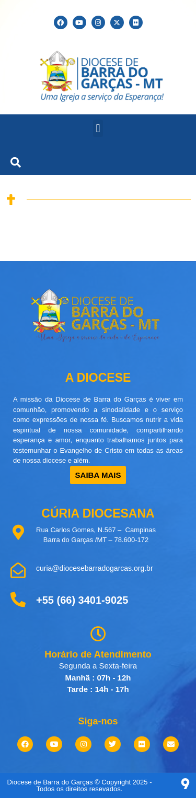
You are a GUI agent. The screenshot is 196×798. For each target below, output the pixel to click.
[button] (98, 128)
